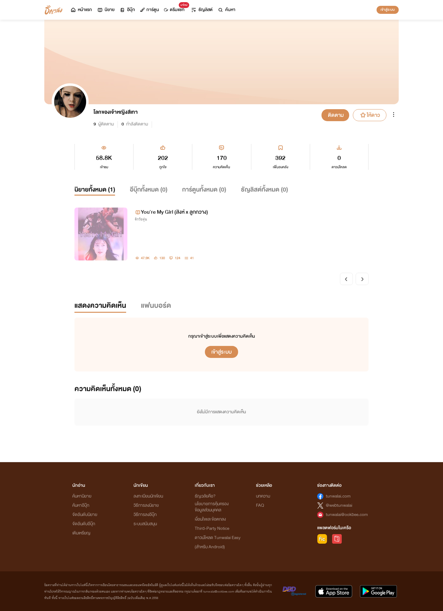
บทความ (263, 496)
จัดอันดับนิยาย (84, 514)
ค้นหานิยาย (81, 496)
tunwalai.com (338, 496)
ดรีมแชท (175, 8)
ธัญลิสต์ (202, 10)
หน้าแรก (81, 10)
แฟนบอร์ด (156, 305)
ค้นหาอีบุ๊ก (80, 505)
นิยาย (105, 10)
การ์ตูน (149, 10)
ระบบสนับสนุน (145, 524)
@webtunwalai (339, 505)
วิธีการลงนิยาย (146, 505)
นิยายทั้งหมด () (94, 189)
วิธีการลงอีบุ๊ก (145, 514)
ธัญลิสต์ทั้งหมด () (264, 189)
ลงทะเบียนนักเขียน (148, 496)
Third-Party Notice (212, 528)
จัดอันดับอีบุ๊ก (83, 524)
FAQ (260, 505)
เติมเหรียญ (81, 533)
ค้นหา (226, 10)
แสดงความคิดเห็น (100, 305)
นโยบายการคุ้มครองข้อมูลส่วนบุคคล (212, 507)
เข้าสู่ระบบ (388, 9)
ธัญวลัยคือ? (205, 496)
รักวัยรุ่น (141, 219)
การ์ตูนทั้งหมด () (204, 189)
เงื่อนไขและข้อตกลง (210, 519)
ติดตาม (336, 115)
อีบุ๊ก (127, 10)
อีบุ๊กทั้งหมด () (148, 189)
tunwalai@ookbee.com (347, 514)
